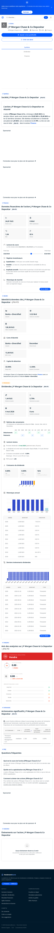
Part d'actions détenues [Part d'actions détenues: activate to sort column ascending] (37, 730)
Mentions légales (6, 927)
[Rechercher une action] (24, 17)
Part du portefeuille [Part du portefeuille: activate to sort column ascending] (48, 730)
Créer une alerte (27, 39)
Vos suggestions (6, 917)
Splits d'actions (6, 900)
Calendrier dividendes (8, 895)
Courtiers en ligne (34, 892)
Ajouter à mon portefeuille (27, 35)
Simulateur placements (35, 895)
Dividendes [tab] (27, 51)
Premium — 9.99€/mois (10, 883)
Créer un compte (6, 914)
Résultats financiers (7, 898)
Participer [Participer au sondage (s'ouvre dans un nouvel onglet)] (27, 12)
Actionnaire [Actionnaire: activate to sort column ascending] (9, 730)
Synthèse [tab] (27, 47)
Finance (48, 30)
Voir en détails (45, 289)
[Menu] (50, 17)
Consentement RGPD (20, 927)
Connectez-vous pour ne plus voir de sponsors (19, 161)
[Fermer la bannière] (51, 7)
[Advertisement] (27, 72)
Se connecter (5, 911)
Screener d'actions (7, 892)
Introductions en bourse (8, 903)
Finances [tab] (27, 56)
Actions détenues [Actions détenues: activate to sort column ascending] (27, 730)
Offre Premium (33, 900)
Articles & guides (33, 898)
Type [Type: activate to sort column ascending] (18, 730)
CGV (12, 927)
